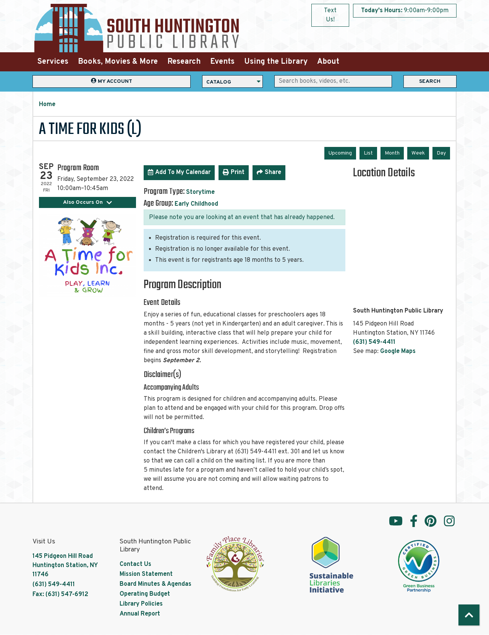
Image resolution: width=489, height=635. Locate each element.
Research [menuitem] (184, 62)
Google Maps (398, 351)
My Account (111, 81)
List (368, 153)
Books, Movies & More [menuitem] (118, 62)
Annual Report (140, 614)
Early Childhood (196, 204)
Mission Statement (146, 574)
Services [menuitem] (52, 62)
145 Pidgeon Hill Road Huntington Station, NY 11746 (64, 566)
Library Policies (141, 604)
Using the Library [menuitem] (276, 62)
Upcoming (340, 153)
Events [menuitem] (222, 62)
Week (418, 153)
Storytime (200, 192)
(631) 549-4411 (374, 342)
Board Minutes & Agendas (155, 584)
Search (429, 81)
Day (441, 153)
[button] (405, 11)
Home (47, 104)
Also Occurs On (87, 202)
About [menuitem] (328, 62)
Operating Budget (145, 594)
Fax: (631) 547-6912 (60, 594)
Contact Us (135, 564)
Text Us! (330, 15)
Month (392, 153)
